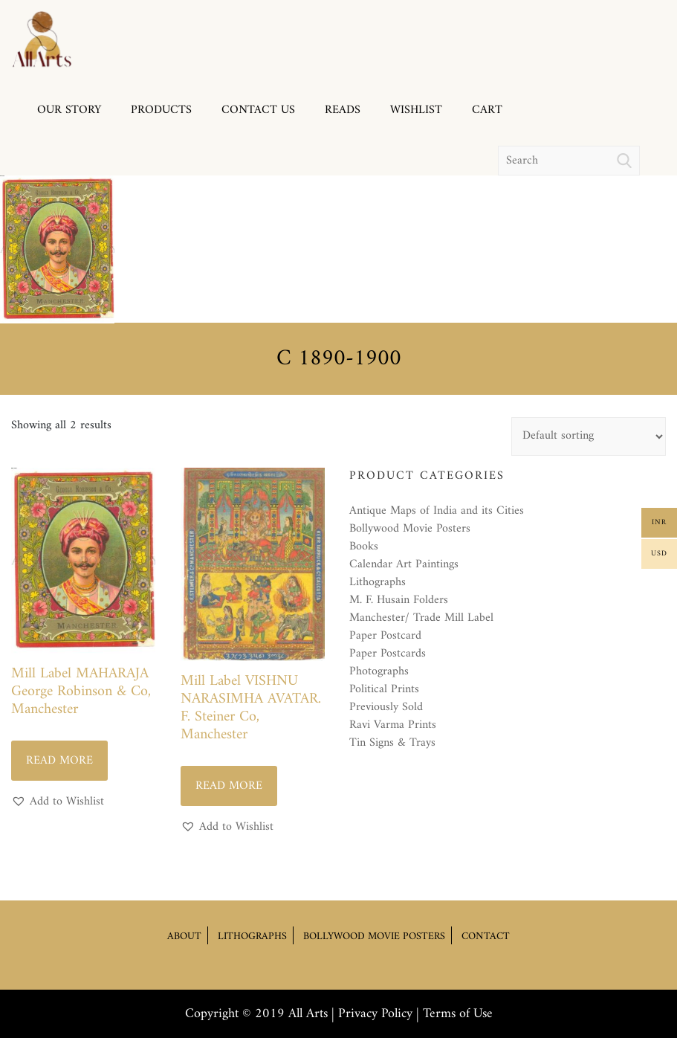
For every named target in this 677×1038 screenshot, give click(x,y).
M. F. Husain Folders (398, 600)
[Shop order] (588, 436)
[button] (57, 801)
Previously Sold (386, 707)
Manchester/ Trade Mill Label (421, 617)
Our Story (69, 110)
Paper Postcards (387, 653)
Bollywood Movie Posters (409, 528)
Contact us (258, 110)
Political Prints (384, 689)
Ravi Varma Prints (392, 725)
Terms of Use (458, 1013)
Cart (487, 110)
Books (363, 546)
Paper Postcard (385, 635)
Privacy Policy (375, 1013)
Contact (485, 935)
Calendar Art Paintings (404, 564)
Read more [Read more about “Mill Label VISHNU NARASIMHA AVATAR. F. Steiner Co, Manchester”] (228, 786)
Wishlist (416, 110)
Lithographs (377, 582)
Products (161, 110)
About (184, 935)
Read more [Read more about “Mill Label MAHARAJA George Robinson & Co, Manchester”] (59, 760)
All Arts (308, 1013)
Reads (342, 110)
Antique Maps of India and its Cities (436, 510)
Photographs (379, 671)
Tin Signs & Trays (392, 742)
